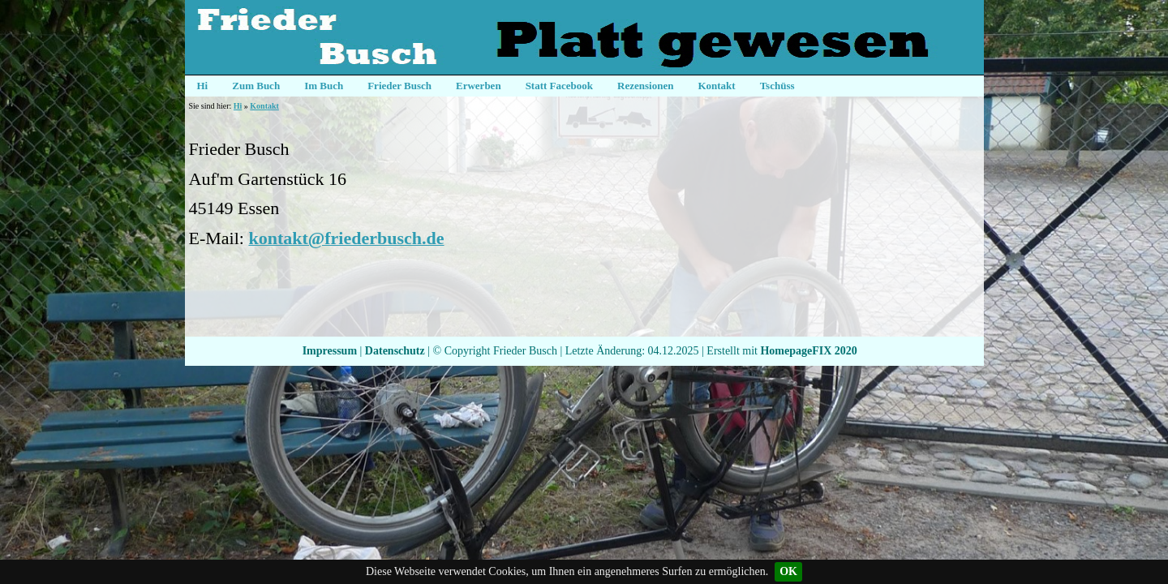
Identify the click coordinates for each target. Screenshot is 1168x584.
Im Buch (323, 85)
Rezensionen (645, 85)
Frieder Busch (399, 85)
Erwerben (478, 85)
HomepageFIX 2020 (808, 351)
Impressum (330, 351)
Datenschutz (395, 351)
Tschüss (777, 85)
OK (788, 571)
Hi (202, 85)
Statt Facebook (559, 85)
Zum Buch (256, 85)
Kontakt (716, 85)
